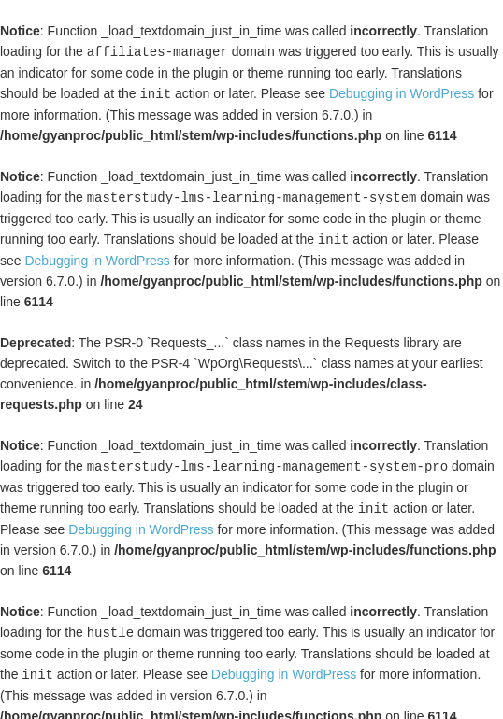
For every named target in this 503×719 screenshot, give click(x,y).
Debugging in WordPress (401, 92)
